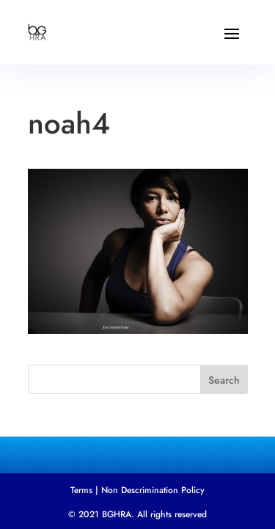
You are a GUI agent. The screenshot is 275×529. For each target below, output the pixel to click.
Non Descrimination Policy (153, 490)
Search (224, 380)
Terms (81, 490)
